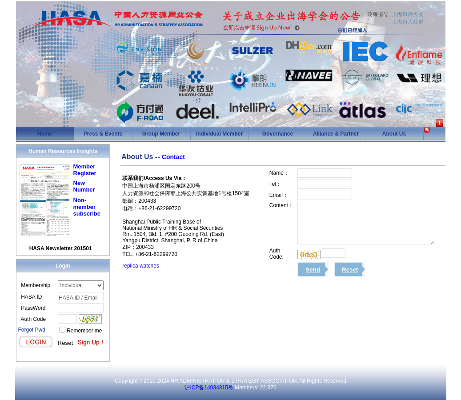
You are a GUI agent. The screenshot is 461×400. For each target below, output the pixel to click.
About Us (394, 134)
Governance (277, 134)
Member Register (84, 169)
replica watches (140, 266)
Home (44, 134)
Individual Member (219, 134)
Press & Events (103, 134)
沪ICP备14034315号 (208, 387)
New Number (84, 186)
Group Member (161, 134)
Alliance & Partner (336, 134)
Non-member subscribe (86, 207)
